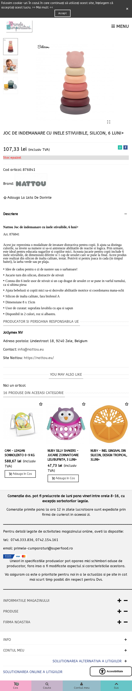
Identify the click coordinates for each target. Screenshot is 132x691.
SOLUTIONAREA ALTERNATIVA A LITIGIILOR (87, 661)
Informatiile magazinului (26, 601)
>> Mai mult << (42, 7)
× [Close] (127, 9)
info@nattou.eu (31, 349)
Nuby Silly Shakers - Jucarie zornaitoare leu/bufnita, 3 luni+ (63, 455)
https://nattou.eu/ (39, 358)
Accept (62, 13)
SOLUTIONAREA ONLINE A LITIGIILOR (32, 672)
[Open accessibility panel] (111, 671)
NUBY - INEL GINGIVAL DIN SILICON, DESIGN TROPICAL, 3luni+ (109, 455)
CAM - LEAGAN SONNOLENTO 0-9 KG (20, 453)
